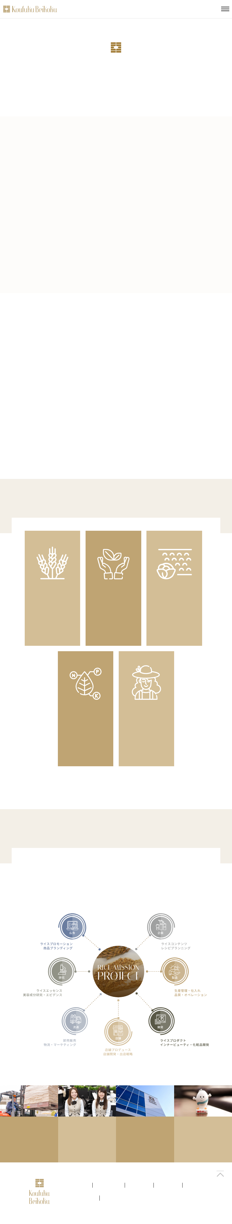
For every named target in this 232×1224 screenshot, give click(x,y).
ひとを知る (139, 1185)
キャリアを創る (81, 1198)
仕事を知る (168, 1185)
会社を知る (78, 1185)
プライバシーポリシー (122, 1198)
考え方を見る (108, 1185)
